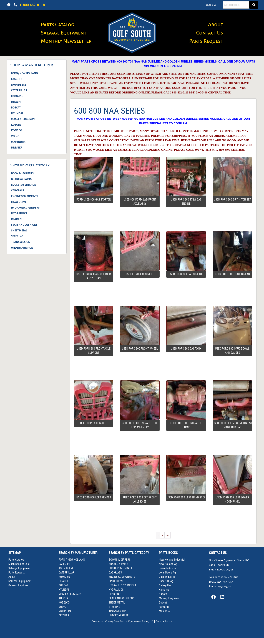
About (215, 24)
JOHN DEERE (18, 84)
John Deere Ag (167, 572)
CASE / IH (16, 79)
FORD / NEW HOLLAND (24, 73)
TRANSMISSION (20, 242)
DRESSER (16, 147)
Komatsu (164, 589)
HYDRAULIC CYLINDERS (25, 207)
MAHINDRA (18, 141)
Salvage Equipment (63, 33)
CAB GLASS (17, 190)
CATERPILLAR (19, 90)
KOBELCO (16, 130)
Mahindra (164, 611)
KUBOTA (16, 124)
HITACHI (16, 101)
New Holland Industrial (172, 559)
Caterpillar (165, 585)
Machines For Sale (19, 564)
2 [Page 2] (162, 535)
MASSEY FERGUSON (23, 119)
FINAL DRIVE (18, 202)
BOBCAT (16, 107)
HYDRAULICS (19, 213)
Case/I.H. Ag (166, 581)
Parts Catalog (57, 24)
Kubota (163, 594)
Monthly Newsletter (66, 41)
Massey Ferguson (169, 598)
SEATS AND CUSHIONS (24, 224)
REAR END (17, 219)
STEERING (17, 236)
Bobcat (163, 602)
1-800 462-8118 (32, 5)
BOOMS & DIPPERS (22, 173)
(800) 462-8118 (229, 577)
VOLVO (15, 136)
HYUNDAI (17, 113)
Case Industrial (167, 576)
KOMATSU (17, 96)
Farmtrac (164, 607)
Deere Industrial (168, 568)
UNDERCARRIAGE (22, 247)
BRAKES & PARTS (21, 179)
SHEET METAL (19, 230)
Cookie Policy (163, 621)
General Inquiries (18, 585)
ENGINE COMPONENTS (24, 196)
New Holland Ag (168, 564)
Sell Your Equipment (19, 581)
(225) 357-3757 (225, 581)
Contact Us (209, 33)
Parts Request (206, 41)
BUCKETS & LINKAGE (23, 184)
